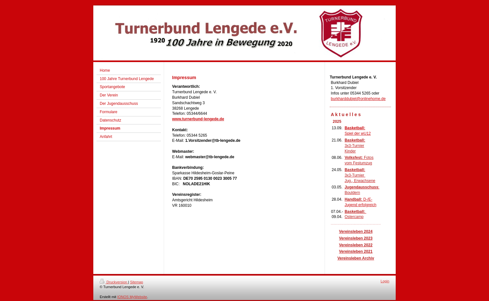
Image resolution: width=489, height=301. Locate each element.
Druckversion (114, 282)
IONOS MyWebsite (132, 297)
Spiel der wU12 (358, 133)
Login (385, 281)
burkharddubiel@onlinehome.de (358, 98)
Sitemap (136, 282)
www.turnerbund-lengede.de (198, 119)
